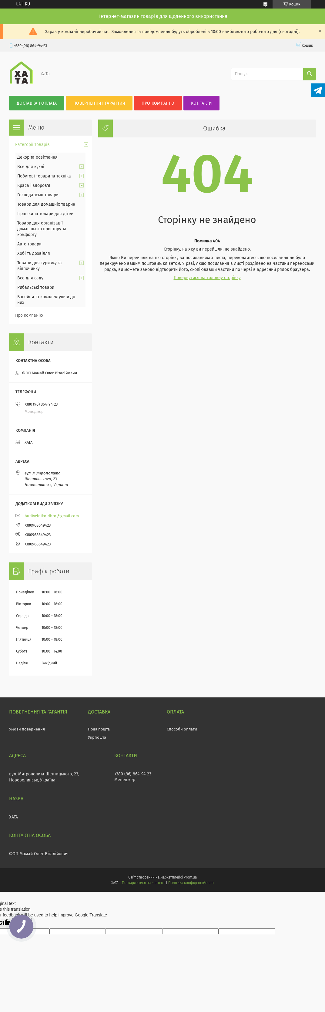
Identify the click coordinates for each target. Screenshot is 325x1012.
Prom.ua (190, 877)
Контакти (201, 103)
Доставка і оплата (37, 103)
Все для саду (30, 278)
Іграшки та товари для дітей (45, 213)
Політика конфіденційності (191, 883)
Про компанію (158, 103)
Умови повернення (27, 729)
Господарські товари (38, 194)
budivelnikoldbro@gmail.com (52, 516)
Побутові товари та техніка (44, 176)
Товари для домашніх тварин (46, 204)
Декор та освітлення (37, 157)
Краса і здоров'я (33, 185)
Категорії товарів (32, 144)
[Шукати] (309, 74)
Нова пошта (99, 729)
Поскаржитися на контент (143, 883)
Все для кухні (30, 166)
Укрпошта (97, 737)
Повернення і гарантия (99, 103)
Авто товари (29, 244)
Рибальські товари (35, 287)
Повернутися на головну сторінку (207, 277)
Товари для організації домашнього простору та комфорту (41, 229)
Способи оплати (182, 729)
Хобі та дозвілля (33, 253)
